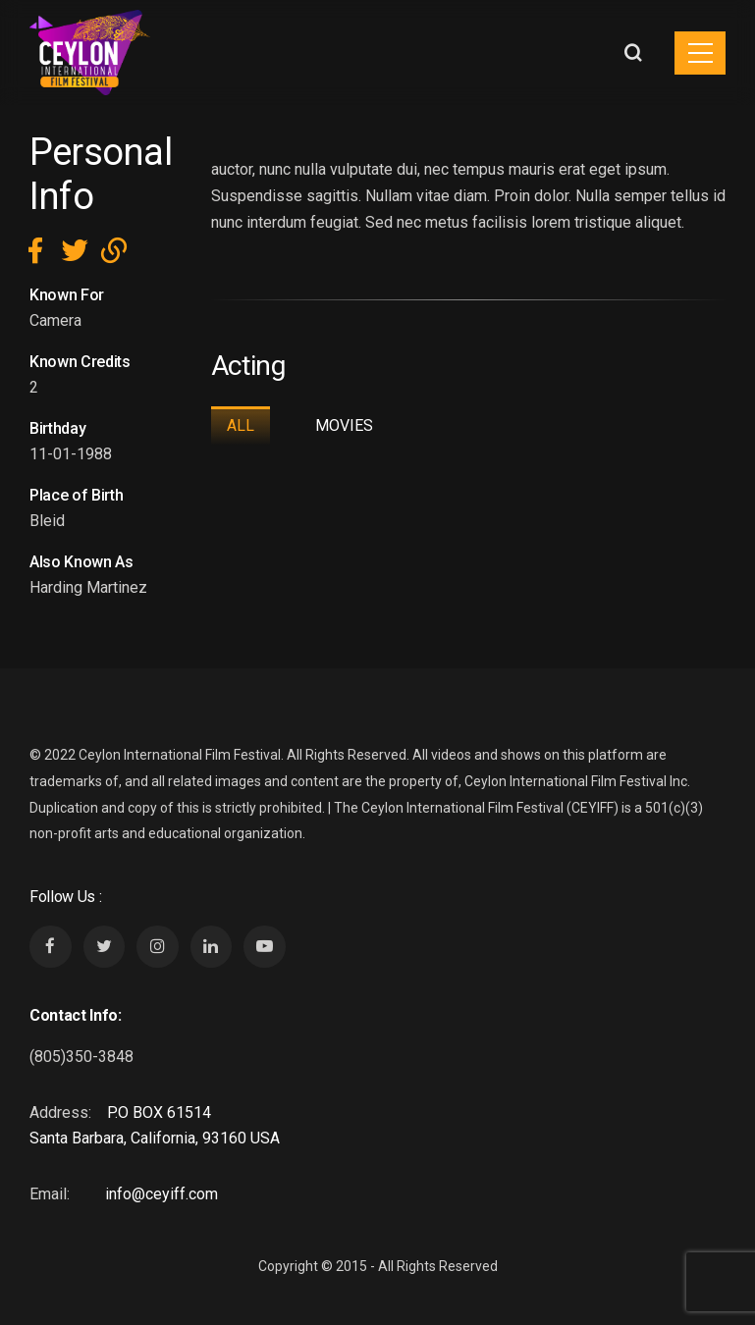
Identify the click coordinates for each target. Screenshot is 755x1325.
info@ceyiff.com (161, 1194)
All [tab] (240, 425)
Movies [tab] (344, 425)
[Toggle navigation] (700, 53)
